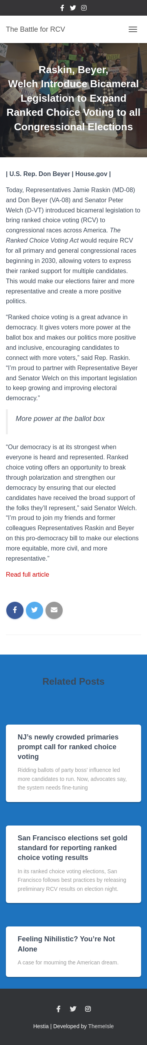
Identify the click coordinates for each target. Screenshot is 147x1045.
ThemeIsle (101, 1026)
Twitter (73, 9)
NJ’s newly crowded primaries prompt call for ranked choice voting (68, 747)
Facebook (62, 9)
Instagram (84, 9)
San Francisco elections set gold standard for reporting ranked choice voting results (72, 848)
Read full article (27, 574)
